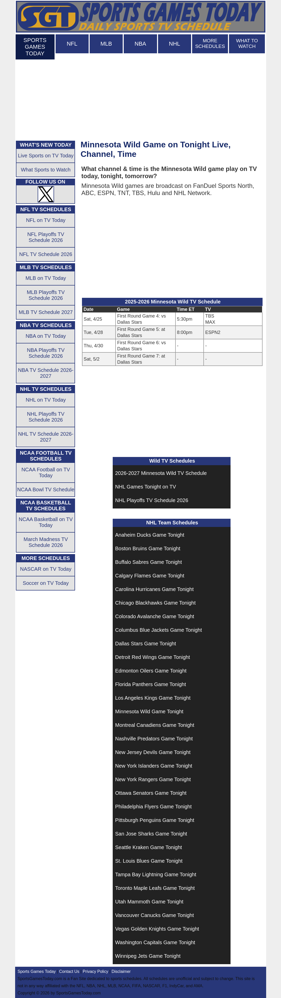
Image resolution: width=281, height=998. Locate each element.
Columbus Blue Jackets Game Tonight (158, 630)
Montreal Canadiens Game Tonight (154, 725)
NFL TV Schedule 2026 (45, 254)
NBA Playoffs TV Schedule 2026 (46, 353)
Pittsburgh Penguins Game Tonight (154, 820)
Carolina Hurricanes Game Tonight (154, 589)
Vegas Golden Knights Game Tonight (157, 929)
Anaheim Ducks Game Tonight (149, 535)
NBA (140, 43)
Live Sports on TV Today (46, 155)
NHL (174, 43)
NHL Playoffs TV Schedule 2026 (151, 500)
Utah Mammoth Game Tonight (149, 901)
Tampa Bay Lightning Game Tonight (155, 874)
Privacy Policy (95, 971)
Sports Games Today (37, 971)
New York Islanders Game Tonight (153, 766)
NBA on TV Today (46, 336)
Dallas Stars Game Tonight (145, 643)
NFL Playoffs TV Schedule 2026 (45, 237)
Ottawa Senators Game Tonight (151, 793)
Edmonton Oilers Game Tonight (151, 671)
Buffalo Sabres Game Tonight (148, 562)
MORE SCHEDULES (210, 43)
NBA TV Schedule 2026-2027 (45, 373)
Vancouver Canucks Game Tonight (154, 915)
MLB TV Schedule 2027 (46, 312)
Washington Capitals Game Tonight (155, 942)
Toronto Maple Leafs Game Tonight (155, 888)
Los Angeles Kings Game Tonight (153, 698)
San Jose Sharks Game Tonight (151, 834)
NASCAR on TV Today (45, 569)
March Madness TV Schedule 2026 (46, 542)
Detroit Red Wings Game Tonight (152, 657)
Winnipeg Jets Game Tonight (148, 956)
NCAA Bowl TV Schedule (45, 489)
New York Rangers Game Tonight (153, 779)
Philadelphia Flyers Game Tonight (153, 806)
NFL (72, 43)
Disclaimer (121, 971)
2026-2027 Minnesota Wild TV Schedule (161, 473)
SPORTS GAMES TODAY (34, 47)
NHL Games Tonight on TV (145, 487)
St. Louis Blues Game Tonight (149, 861)
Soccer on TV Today (46, 583)
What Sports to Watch (46, 169)
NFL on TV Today (45, 220)
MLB (106, 43)
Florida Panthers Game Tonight (150, 684)
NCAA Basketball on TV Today (46, 522)
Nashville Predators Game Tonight (154, 738)
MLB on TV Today (45, 278)
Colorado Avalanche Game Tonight (154, 616)
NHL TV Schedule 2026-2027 (46, 437)
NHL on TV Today (46, 400)
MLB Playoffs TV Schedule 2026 (46, 295)
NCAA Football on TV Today (46, 472)
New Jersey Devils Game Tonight (153, 752)
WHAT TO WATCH (247, 43)
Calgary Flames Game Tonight (149, 575)
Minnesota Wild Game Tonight (149, 711)
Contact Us (69, 971)
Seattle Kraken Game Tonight (148, 847)
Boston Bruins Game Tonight (147, 548)
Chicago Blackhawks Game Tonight (155, 603)
